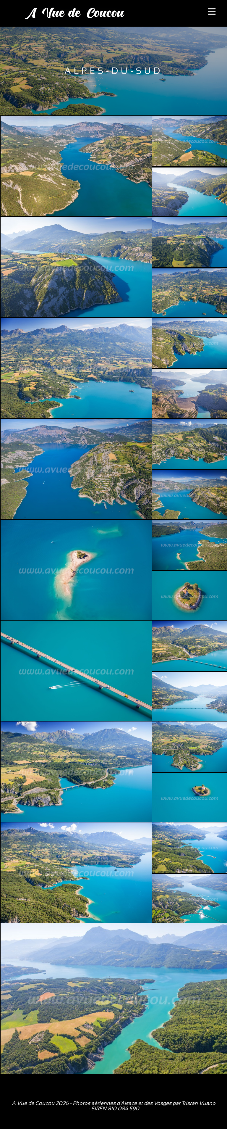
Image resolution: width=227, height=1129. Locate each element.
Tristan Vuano (198, 1103)
